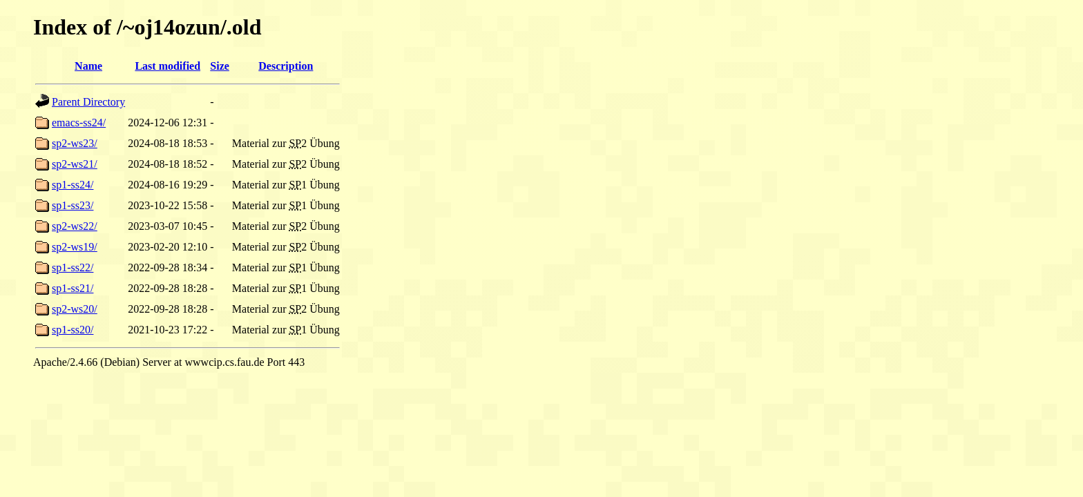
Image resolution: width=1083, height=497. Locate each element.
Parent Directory (88, 102)
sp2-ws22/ (74, 226)
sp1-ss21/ (72, 288)
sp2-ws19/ (74, 247)
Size (219, 66)
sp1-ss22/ (72, 267)
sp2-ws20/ (74, 309)
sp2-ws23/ (74, 143)
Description (285, 66)
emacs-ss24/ (79, 122)
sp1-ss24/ (72, 185)
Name (88, 66)
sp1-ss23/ (72, 205)
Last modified (167, 66)
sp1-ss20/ (72, 329)
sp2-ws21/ (74, 164)
